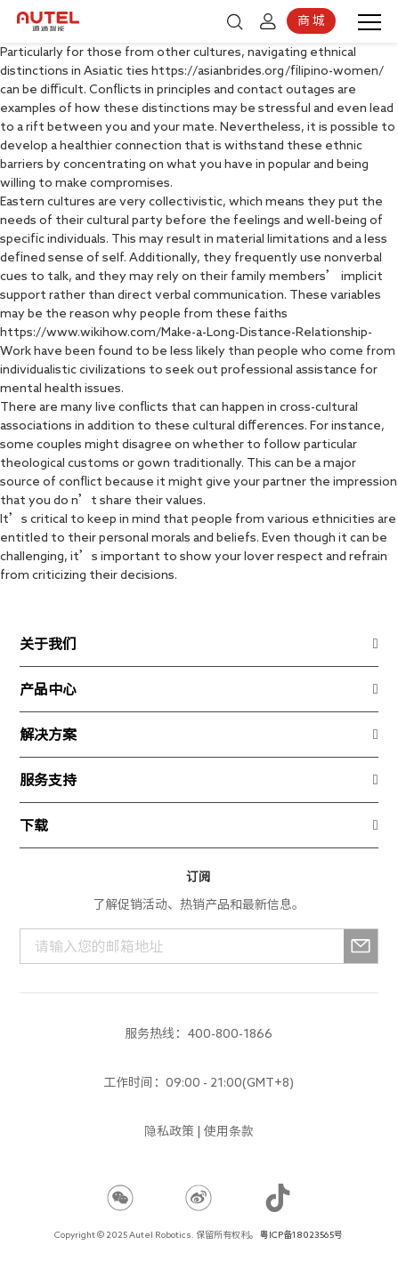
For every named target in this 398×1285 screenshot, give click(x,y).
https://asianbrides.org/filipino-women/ (267, 70)
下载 (34, 825)
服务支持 (48, 780)
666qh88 (117, 1177)
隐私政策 (169, 1131)
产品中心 (48, 689)
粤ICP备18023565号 (301, 1234)
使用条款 (229, 1131)
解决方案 (48, 734)
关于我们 (48, 644)
